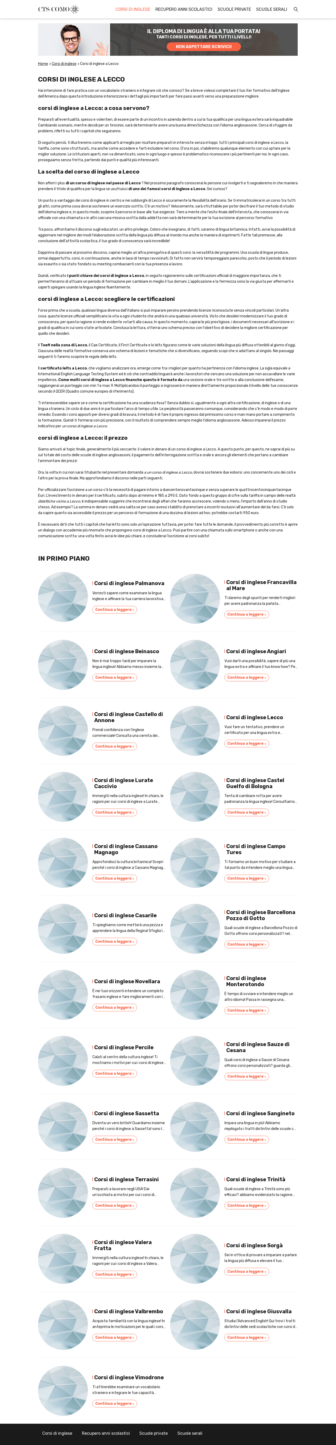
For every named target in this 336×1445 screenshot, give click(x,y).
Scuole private (234, 9)
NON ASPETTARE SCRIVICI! (204, 46)
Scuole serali (271, 9)
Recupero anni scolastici (183, 9)
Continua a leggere (114, 611)
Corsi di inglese (133, 9)
